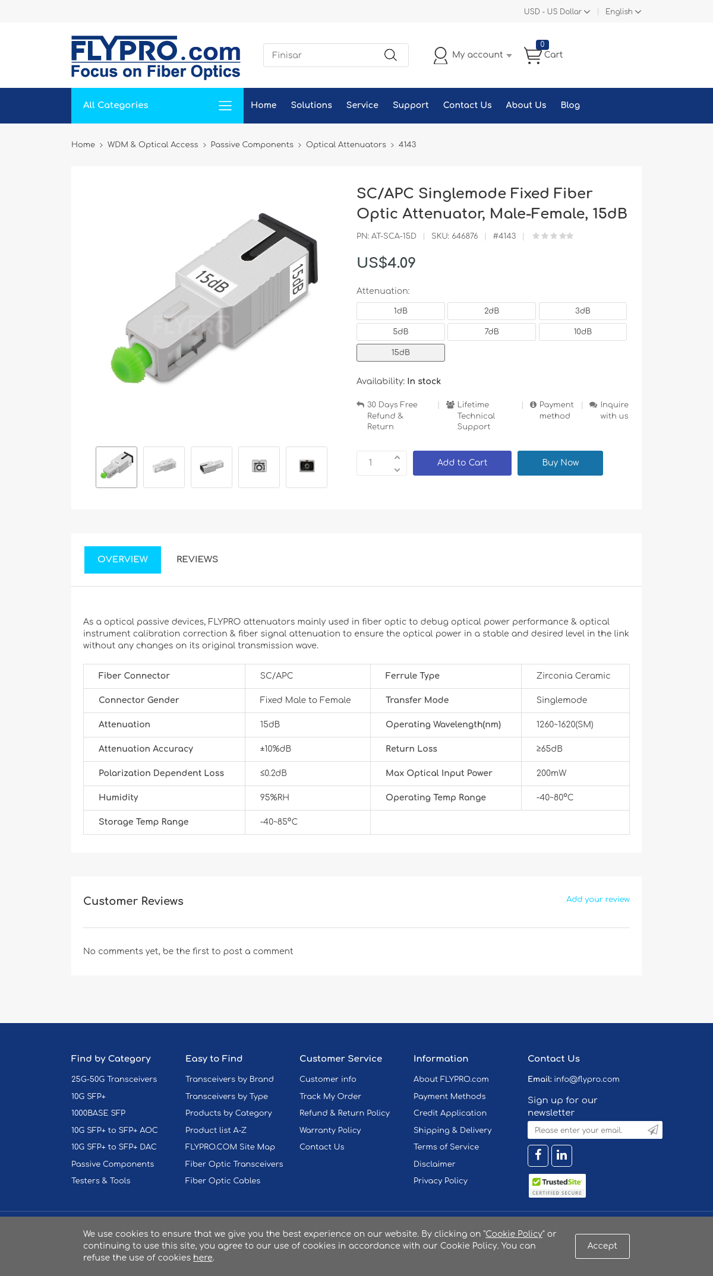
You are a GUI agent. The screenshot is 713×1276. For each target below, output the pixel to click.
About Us (526, 105)
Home (263, 105)
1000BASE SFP (98, 1113)
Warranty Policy (330, 1130)
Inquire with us (614, 410)
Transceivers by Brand (229, 1079)
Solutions (311, 105)
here (203, 1257)
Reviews (197, 560)
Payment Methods (450, 1097)
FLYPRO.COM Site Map (230, 1147)
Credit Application (450, 1113)
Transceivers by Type (226, 1097)
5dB (400, 332)
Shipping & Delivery (452, 1130)
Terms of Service (446, 1147)
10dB (583, 332)
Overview (122, 560)
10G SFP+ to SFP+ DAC (114, 1147)
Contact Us (467, 105)
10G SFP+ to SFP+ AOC (114, 1130)
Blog (570, 105)
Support (411, 105)
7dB (492, 332)
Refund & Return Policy (344, 1113)
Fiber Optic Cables (222, 1181)
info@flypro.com (587, 1079)
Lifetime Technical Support (477, 416)
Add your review (598, 899)
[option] (116, 469)
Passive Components (112, 1164)
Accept (602, 1246)
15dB (401, 353)
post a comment (258, 951)
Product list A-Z (216, 1130)
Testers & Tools (101, 1181)
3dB (583, 311)
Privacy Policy (441, 1181)
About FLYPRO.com (451, 1079)
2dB (491, 311)
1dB (401, 311)
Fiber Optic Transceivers (234, 1164)
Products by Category (228, 1113)
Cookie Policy (513, 1234)
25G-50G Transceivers (114, 1079)
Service (362, 105)
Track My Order (330, 1097)
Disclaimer (435, 1164)
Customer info (327, 1079)
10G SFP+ (88, 1097)
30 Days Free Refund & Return (392, 416)
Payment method (557, 410)
